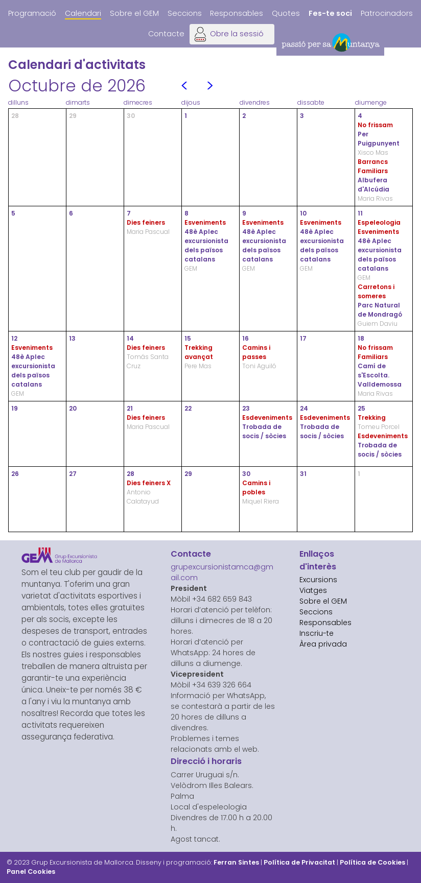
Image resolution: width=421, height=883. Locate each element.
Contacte (166, 34)
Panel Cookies (31, 871)
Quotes (286, 13)
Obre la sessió (237, 34)
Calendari (83, 13)
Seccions (185, 13)
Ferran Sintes (236, 862)
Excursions (318, 580)
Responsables (236, 13)
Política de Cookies (372, 862)
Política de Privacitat (299, 862)
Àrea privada (323, 644)
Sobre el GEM (134, 13)
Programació (32, 13)
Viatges (313, 590)
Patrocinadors (387, 13)
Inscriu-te (316, 633)
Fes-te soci (330, 13)
